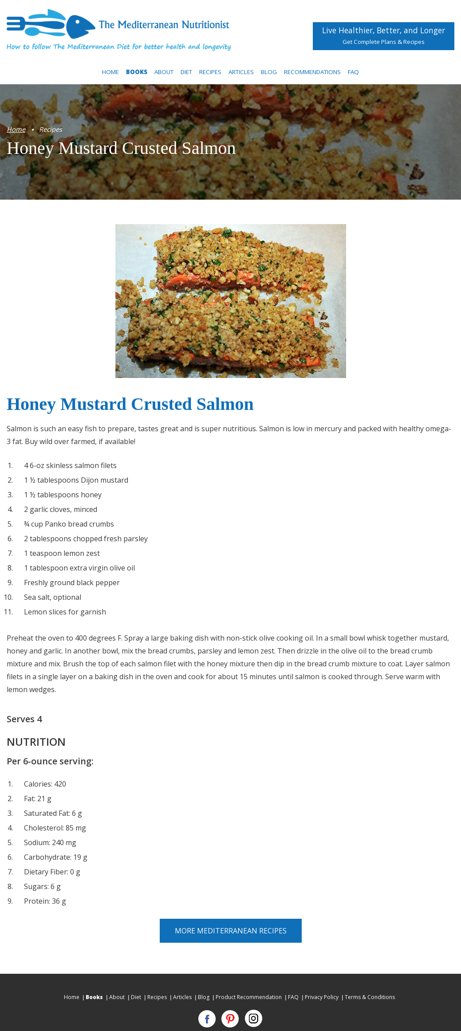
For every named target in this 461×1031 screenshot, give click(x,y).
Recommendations (312, 72)
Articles (241, 72)
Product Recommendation (249, 997)
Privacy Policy (322, 997)
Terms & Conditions (370, 997)
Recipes (210, 72)
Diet (186, 72)
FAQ (353, 72)
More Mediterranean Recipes (231, 931)
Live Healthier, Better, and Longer (383, 33)
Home (110, 72)
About (163, 72)
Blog (269, 72)
